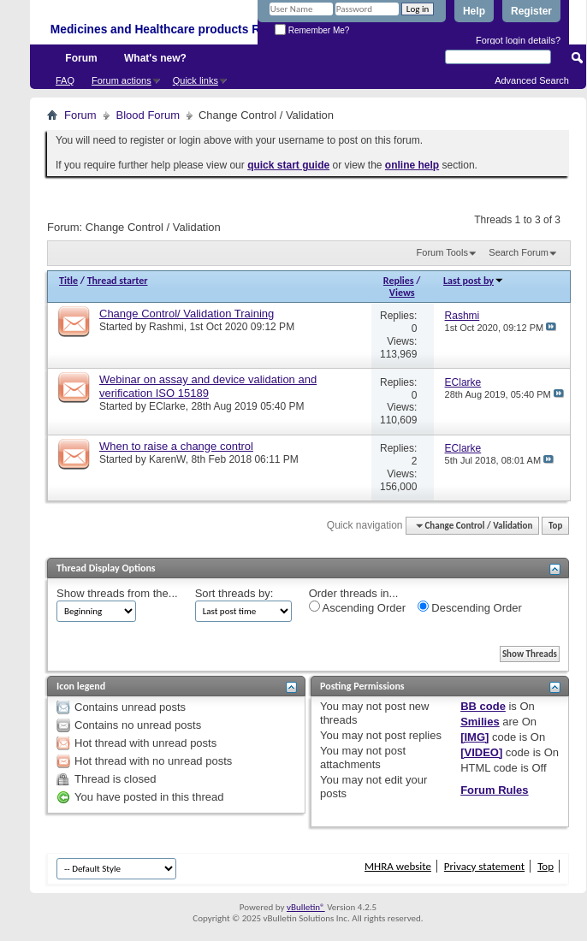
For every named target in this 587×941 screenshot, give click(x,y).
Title (68, 281)
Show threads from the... (117, 593)
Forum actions (121, 80)
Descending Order (470, 607)
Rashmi (166, 327)
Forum (81, 58)
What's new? (155, 58)
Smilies (480, 721)
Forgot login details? (518, 40)
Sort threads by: (234, 593)
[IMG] (474, 737)
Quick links (195, 80)
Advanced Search (532, 80)
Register (531, 11)
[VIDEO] (481, 752)
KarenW (167, 459)
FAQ (65, 80)
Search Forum (518, 252)
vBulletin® (306, 907)
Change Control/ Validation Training (186, 313)
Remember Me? (312, 30)
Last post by (473, 281)
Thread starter (117, 281)
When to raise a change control (176, 446)
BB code (483, 706)
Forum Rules (494, 790)
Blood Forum (148, 115)
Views (402, 293)
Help (474, 11)
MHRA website (398, 866)
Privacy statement (484, 866)
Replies (398, 281)
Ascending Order (357, 607)
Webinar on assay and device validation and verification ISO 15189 (208, 386)
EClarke (167, 406)
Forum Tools (442, 252)
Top (555, 525)
